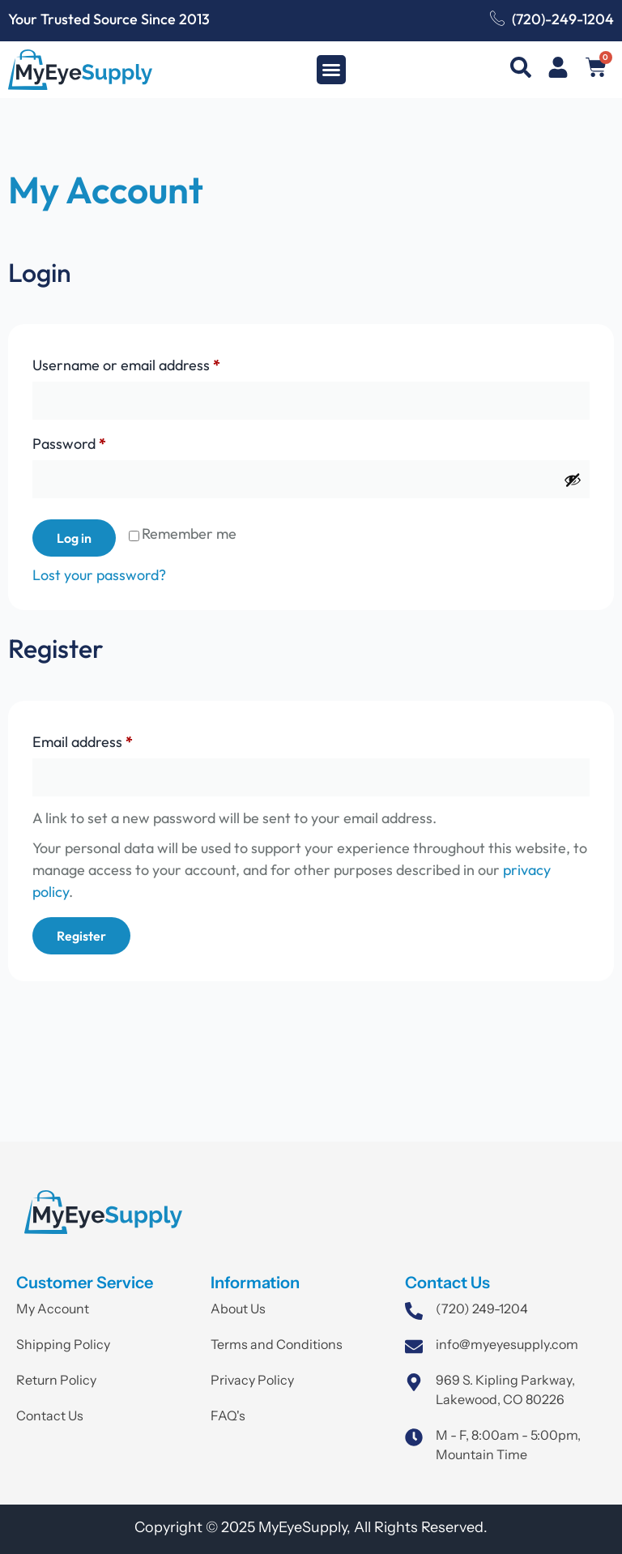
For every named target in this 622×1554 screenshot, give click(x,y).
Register (81, 936)
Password (97, 441)
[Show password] (573, 480)
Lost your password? (99, 575)
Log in (74, 538)
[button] (331, 69)
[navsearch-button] (520, 70)
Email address (111, 739)
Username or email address (154, 362)
